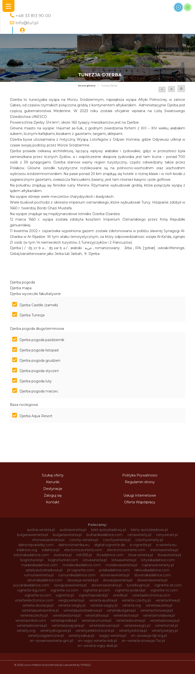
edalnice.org (27, 550)
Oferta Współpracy (139, 502)
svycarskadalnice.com (31, 585)
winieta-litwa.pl (168, 600)
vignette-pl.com (96, 590)
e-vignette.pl (140, 545)
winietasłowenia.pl (104, 625)
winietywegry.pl (165, 630)
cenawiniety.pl (139, 535)
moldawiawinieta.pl (121, 565)
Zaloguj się (53, 495)
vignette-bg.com (31, 590)
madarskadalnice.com (39, 565)
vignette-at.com (168, 585)
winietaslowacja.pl (165, 620)
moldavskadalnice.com (82, 565)
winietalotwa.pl (125, 615)
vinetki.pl (120, 595)
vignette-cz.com (64, 590)
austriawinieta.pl (73, 530)
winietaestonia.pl (67, 615)
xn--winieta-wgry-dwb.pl (97, 646)
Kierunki (52, 482)
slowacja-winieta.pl (82, 580)
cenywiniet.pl (167, 535)
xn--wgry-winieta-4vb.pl (97, 640)
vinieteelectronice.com (34, 600)
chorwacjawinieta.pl (48, 540)
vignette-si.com (38, 595)
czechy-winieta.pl (83, 540)
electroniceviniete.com (126, 550)
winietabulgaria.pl (121, 610)
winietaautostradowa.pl (82, 610)
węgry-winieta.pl (112, 635)
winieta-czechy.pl (136, 600)
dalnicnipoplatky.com (36, 545)
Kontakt (52, 502)
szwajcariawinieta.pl (70, 585)
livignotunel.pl (31, 560)
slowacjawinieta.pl (117, 580)
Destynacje (52, 489)
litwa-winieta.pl (140, 555)
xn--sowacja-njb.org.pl (149, 635)
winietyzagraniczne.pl (46, 635)
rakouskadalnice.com (152, 570)
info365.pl (84, 555)
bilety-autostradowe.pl (149, 530)
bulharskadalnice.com (105, 535)
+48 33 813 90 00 (33, 15)
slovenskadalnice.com (152, 575)
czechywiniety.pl (149, 540)
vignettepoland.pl (93, 595)
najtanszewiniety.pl (158, 565)
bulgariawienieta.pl (32, 535)
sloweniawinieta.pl (152, 580)
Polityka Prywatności (139, 475)
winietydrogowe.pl (55, 630)
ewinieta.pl (63, 555)
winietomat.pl (166, 625)
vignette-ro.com (164, 590)
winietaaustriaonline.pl (40, 610)
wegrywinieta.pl (71, 600)
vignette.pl (65, 595)
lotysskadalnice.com (158, 560)
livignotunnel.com (63, 560)
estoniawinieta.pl (164, 550)
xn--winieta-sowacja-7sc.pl (143, 640)
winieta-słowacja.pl (37, 605)
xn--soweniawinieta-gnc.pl (51, 640)
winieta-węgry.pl (104, 605)
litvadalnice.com (110, 555)
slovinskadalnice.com (45, 580)
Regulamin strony (140, 482)
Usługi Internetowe (139, 495)
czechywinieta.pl (117, 540)
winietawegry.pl (137, 625)
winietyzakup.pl (81, 635)
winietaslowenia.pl (32, 625)
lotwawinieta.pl (124, 560)
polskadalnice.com (114, 570)
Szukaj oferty (53, 475)
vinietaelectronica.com (151, 595)
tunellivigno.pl (138, 585)
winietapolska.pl (64, 620)
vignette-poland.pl (130, 590)
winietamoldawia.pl (159, 615)
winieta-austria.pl (103, 600)
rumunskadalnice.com (76, 575)
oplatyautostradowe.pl (44, 570)
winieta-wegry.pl (72, 605)
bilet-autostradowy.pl (108, 530)
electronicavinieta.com (83, 550)
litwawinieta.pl (169, 555)
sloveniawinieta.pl (114, 575)
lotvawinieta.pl (95, 560)
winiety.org (26, 630)
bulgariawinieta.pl (67, 535)
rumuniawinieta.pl (39, 575)
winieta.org (131, 605)
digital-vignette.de (109, 545)
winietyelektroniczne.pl (95, 630)
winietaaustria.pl (159, 605)
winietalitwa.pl (97, 615)
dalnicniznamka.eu (73, 545)
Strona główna (86, 85)
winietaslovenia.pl (130, 620)
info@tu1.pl (26, 22)
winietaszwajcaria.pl (68, 625)
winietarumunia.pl (96, 620)
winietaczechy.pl (34, 615)
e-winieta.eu (166, 545)
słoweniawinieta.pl (106, 585)
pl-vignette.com (80, 570)
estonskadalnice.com (31, 555)
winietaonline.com (30, 620)
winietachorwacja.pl (156, 610)
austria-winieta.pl (41, 530)
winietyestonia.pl (133, 630)
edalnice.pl (50, 550)
